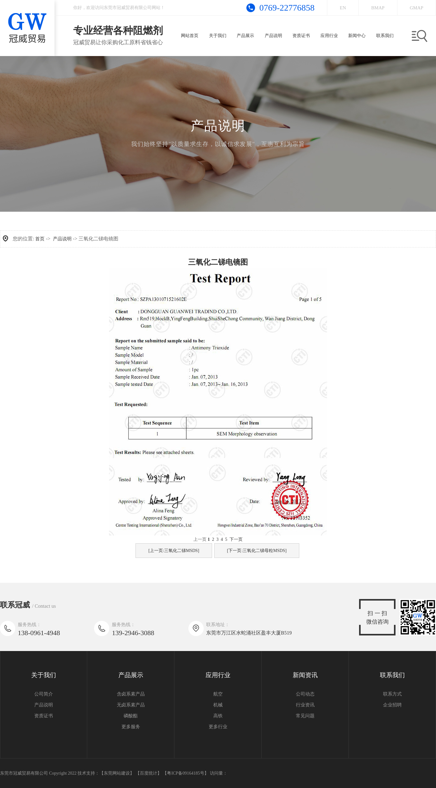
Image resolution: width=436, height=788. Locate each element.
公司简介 (43, 693)
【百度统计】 (148, 773)
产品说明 (62, 238)
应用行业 (218, 675)
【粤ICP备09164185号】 (186, 773)
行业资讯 (305, 704)
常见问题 (305, 715)
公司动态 (305, 693)
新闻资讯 (305, 675)
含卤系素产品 (131, 693)
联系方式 (392, 693)
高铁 (218, 715)
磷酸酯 (131, 715)
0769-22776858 (287, 7)
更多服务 (130, 726)
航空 (218, 693)
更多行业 (218, 726)
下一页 (236, 539)
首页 (40, 238)
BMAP (378, 7)
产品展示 (130, 675)
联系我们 (392, 675)
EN (343, 7)
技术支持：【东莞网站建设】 (106, 773)
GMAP (416, 7)
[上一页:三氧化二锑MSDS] (173, 550)
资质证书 (43, 715)
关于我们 (43, 675)
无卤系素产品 (131, 704)
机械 (218, 704)
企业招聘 (392, 704)
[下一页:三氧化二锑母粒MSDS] (257, 550)
